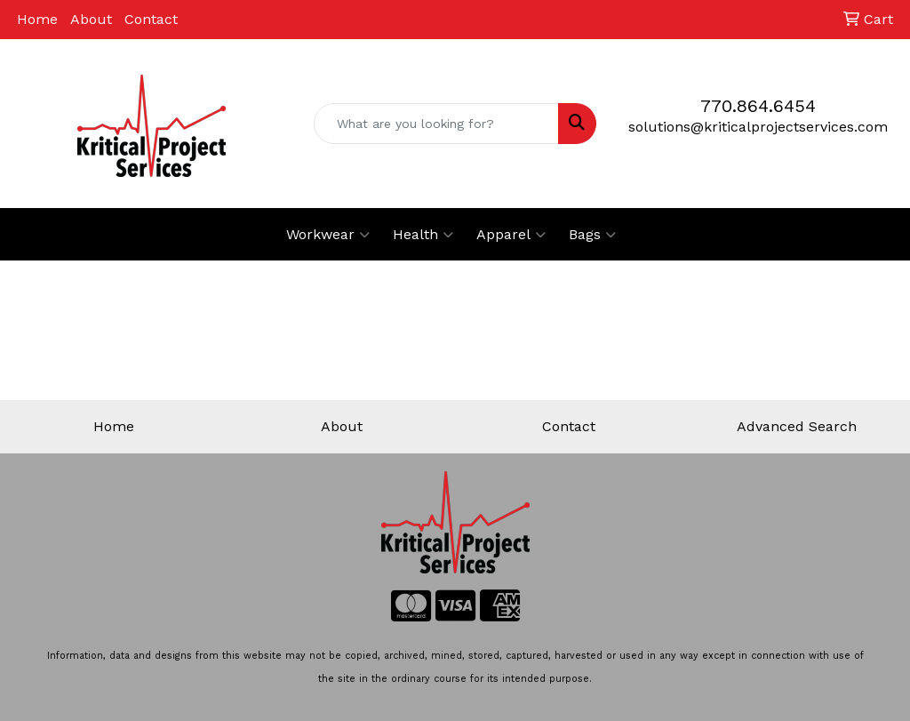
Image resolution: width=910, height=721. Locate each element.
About (91, 19)
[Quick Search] (436, 123)
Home (37, 19)
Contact (151, 19)
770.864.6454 (758, 105)
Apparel (511, 234)
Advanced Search (797, 426)
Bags (592, 234)
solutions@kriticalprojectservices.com (758, 126)
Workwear (328, 234)
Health (423, 234)
